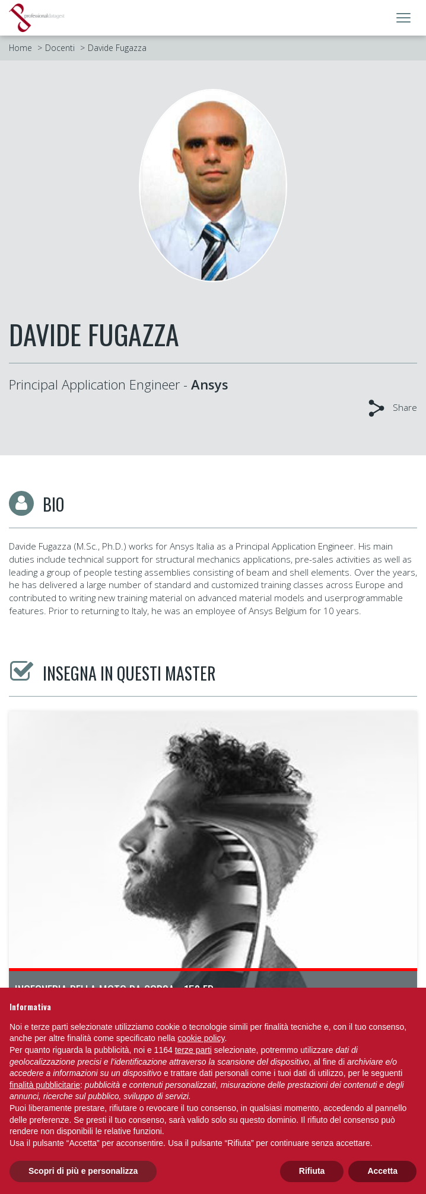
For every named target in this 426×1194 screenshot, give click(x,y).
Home (20, 47)
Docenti (60, 47)
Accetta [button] (382, 1171)
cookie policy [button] (200, 1038)
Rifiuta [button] (312, 1171)
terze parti (193, 1050)
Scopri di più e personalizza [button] (83, 1171)
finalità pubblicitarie (44, 1085)
